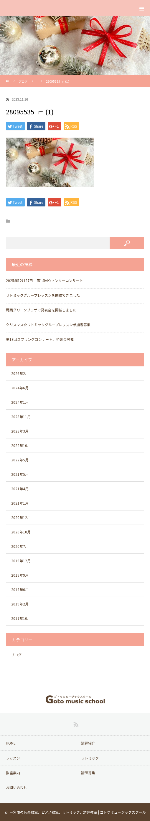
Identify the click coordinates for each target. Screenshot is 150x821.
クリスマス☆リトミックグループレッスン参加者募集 (48, 324)
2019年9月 (20, 575)
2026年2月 (20, 373)
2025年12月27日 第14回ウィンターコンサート (44, 280)
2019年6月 (20, 589)
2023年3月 (20, 430)
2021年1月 (20, 502)
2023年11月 (21, 416)
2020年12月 (21, 517)
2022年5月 (20, 459)
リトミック (90, 757)
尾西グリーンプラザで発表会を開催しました (41, 309)
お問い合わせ (16, 787)
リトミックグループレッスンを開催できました (43, 295)
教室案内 (13, 772)
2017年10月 (21, 618)
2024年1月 (20, 402)
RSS (75, 723)
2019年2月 (20, 603)
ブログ (23, 81)
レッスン (13, 757)
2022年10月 (21, 445)
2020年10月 (21, 531)
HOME (11, 742)
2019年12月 (21, 560)
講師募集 (88, 772)
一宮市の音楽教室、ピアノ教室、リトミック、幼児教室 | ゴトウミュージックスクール (77, 812)
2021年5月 (20, 474)
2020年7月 (20, 546)
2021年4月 (20, 488)
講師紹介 (88, 742)
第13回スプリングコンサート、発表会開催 (40, 339)
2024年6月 (20, 387)
